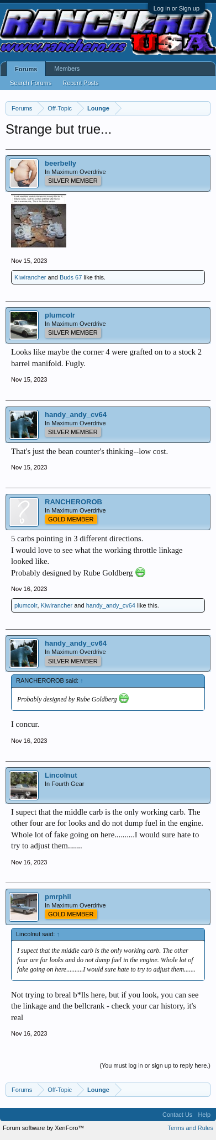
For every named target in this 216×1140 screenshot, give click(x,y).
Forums (26, 69)
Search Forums (30, 83)
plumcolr (60, 315)
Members (67, 68)
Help (204, 1114)
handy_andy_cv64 (76, 414)
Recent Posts (80, 83)
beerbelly (60, 163)
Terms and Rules (190, 1128)
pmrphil (58, 897)
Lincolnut (61, 775)
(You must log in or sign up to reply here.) (154, 1065)
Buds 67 (71, 277)
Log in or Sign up (176, 8)
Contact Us (177, 1114)
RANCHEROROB (73, 502)
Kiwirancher (30, 277)
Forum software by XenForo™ (43, 1128)
